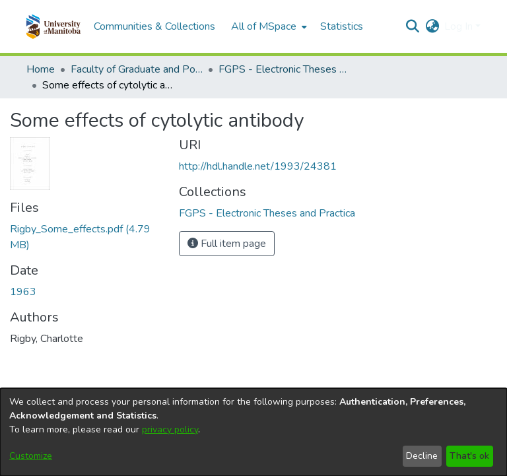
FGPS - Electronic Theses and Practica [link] (285, 69)
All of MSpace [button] (263, 26)
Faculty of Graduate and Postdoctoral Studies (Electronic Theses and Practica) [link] (137, 69)
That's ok (469, 456)
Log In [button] (459, 26)
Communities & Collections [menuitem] (154, 26)
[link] (267, 213)
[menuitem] (267, 26)
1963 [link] (23, 292)
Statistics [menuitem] (341, 26)
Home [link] (40, 69)
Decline (422, 456)
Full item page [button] (226, 243)
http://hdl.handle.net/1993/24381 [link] (258, 166)
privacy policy (170, 429)
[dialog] (253, 432)
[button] (53, 26)
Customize (30, 456)
